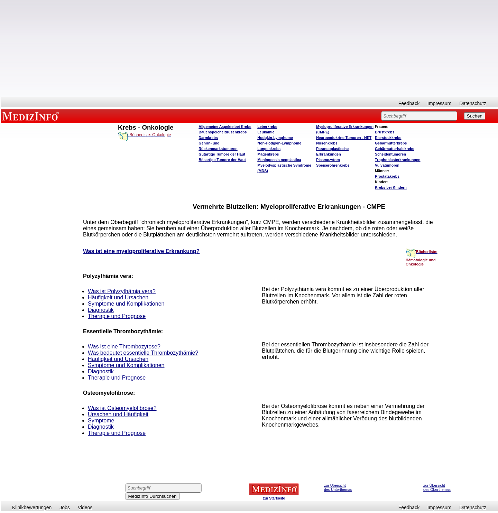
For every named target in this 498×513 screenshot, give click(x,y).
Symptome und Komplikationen (126, 304)
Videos (85, 507)
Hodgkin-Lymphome (275, 138)
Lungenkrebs (268, 149)
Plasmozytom (328, 160)
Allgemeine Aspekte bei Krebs (225, 126)
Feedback (408, 103)
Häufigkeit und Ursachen (118, 297)
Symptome (101, 420)
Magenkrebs (268, 154)
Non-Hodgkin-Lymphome (279, 143)
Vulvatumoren (387, 165)
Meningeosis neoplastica (279, 160)
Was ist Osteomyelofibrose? (122, 408)
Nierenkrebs (327, 143)
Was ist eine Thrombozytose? (124, 346)
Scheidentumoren (390, 154)
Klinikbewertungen (32, 507)
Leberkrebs (267, 126)
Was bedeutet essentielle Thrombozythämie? (143, 353)
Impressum (439, 103)
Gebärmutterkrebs (391, 143)
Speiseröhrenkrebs (333, 165)
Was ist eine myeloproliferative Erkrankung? (141, 251)
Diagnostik (101, 310)
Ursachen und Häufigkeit (118, 414)
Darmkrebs (208, 138)
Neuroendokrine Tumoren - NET (343, 138)
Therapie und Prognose (117, 316)
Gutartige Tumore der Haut (222, 154)
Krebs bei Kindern (391, 187)
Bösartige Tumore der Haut (222, 160)
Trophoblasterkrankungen (397, 160)
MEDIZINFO (32, 116)
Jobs (64, 507)
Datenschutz (472, 103)
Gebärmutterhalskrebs (394, 149)
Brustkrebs (384, 132)
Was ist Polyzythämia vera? (122, 291)
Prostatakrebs (387, 176)
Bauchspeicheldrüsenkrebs (223, 132)
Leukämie (265, 132)
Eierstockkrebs (388, 138)
